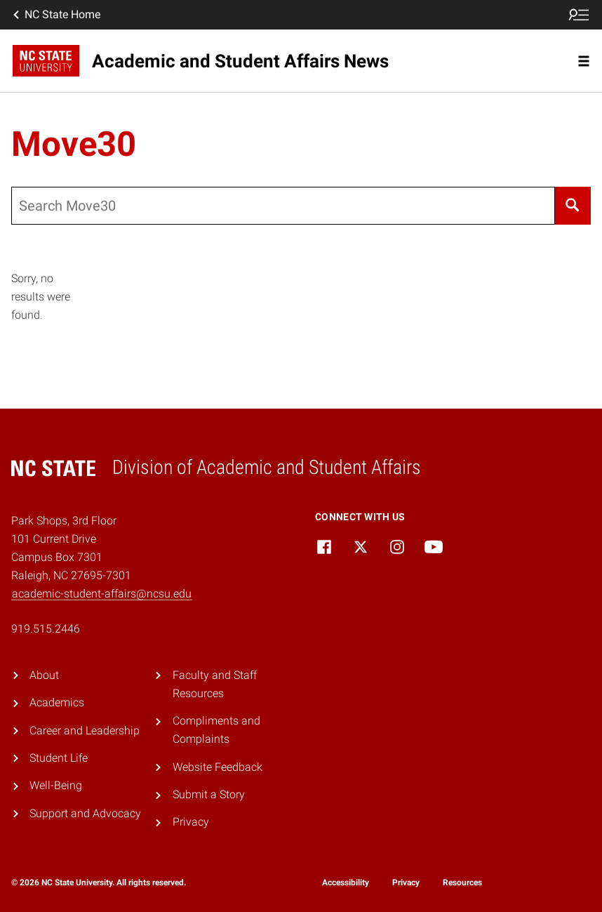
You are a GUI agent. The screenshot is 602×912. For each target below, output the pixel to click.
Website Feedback (217, 767)
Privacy (191, 821)
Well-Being (55, 785)
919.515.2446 (45, 628)
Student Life (58, 758)
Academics (56, 702)
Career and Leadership (84, 730)
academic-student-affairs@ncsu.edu (102, 593)
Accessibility (345, 882)
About (44, 675)
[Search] (573, 206)
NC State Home (55, 14)
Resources (462, 882)
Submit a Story (209, 794)
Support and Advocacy (85, 813)
